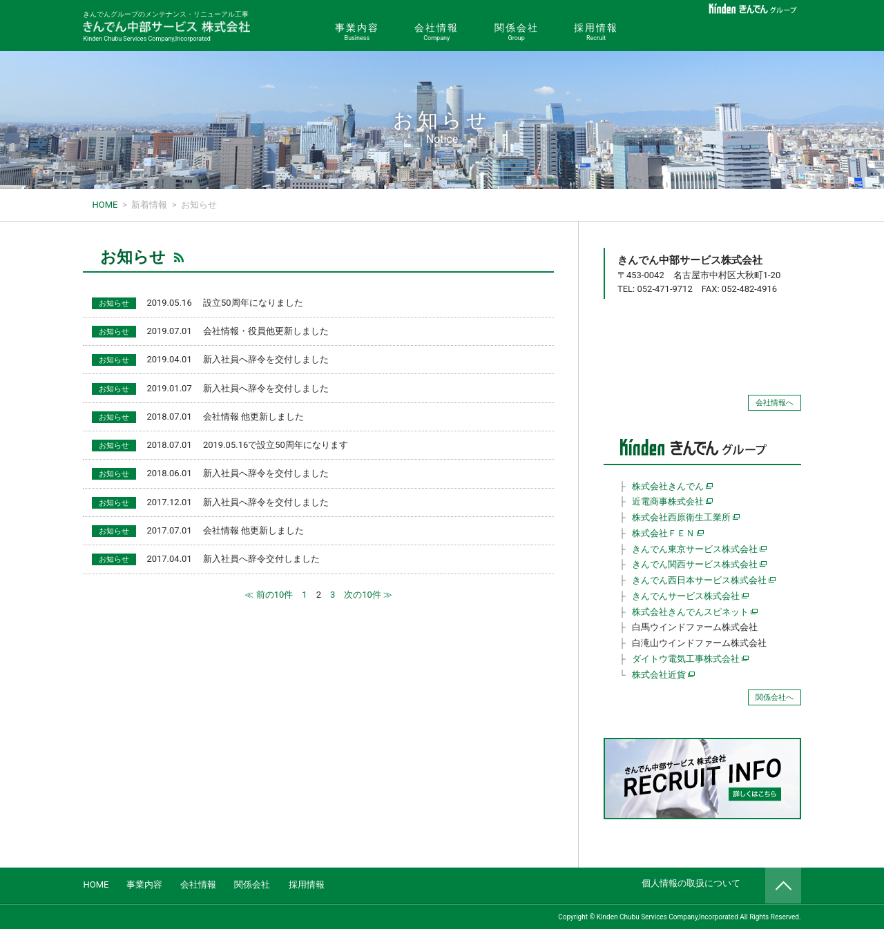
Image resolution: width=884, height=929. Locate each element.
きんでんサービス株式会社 (686, 596)
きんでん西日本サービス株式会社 (699, 580)
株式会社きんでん (668, 486)
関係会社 (516, 32)
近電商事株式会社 (668, 501)
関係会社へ (775, 697)
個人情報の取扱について (691, 883)
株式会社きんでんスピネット (690, 612)
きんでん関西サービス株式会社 (695, 564)
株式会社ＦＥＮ (663, 533)
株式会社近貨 (659, 674)
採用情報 (595, 32)
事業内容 (356, 32)
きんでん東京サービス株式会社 (695, 549)
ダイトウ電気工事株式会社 (686, 659)
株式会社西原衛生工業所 (681, 517)
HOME (95, 884)
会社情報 (437, 32)
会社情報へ (775, 402)
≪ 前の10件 (268, 594)
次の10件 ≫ (368, 594)
